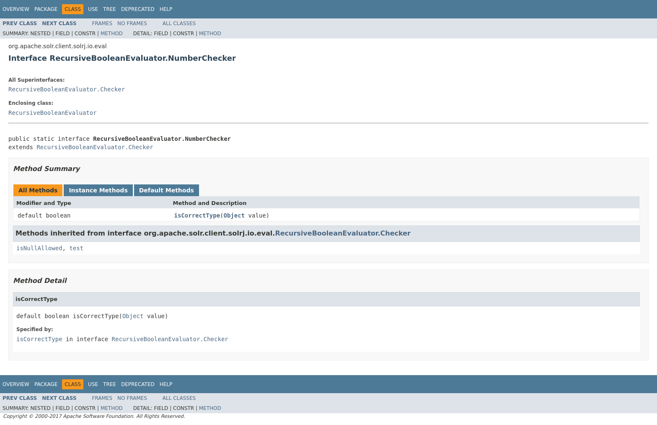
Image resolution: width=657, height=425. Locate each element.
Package (45, 9)
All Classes (179, 23)
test (76, 248)
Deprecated (138, 9)
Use (93, 9)
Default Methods (166, 190)
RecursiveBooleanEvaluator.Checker (66, 89)
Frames (102, 23)
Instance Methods (98, 190)
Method (112, 33)
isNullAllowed (39, 248)
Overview (16, 9)
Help (166, 9)
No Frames (132, 23)
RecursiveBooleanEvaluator (52, 112)
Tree (109, 9)
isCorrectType (197, 215)
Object (234, 215)
